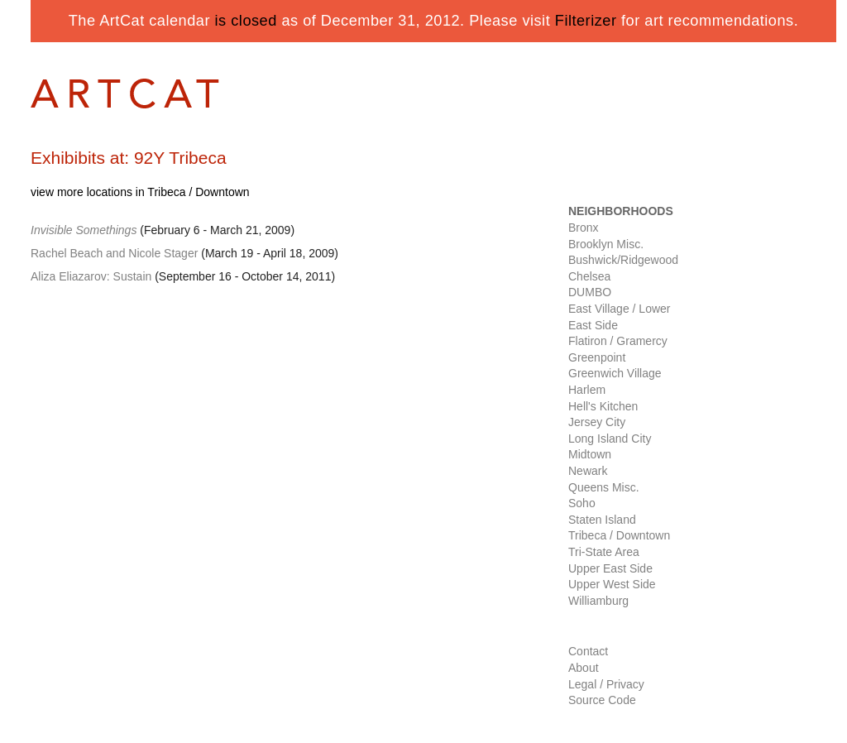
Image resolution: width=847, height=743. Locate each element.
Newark (587, 470)
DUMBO (589, 292)
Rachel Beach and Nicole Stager (114, 253)
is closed (246, 20)
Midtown (589, 454)
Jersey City (596, 422)
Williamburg (598, 600)
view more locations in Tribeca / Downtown (140, 192)
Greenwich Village (615, 373)
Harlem (586, 389)
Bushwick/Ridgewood (623, 259)
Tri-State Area (603, 551)
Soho (582, 503)
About (583, 667)
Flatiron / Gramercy (618, 341)
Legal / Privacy (606, 684)
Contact (588, 651)
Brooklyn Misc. (606, 244)
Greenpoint (596, 357)
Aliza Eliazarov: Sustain (91, 276)
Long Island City (609, 438)
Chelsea (589, 276)
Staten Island (602, 519)
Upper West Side (612, 584)
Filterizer (586, 20)
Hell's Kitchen (603, 406)
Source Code (602, 700)
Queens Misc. (603, 487)
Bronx (583, 227)
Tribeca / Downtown (619, 535)
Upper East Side (610, 568)
